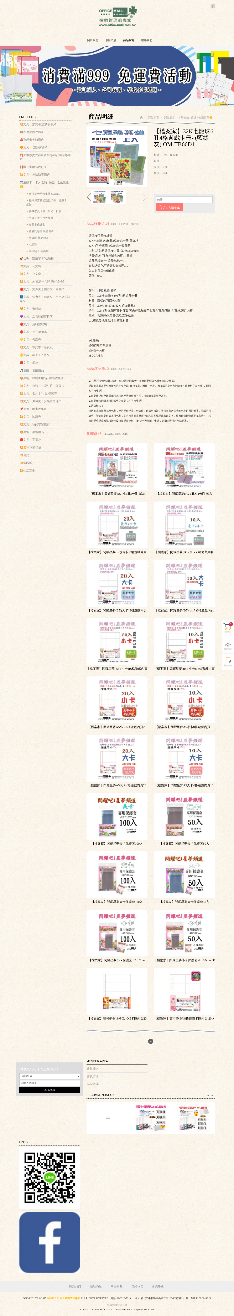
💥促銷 (24, 455)
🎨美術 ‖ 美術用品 (32, 432)
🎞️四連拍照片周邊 (32, 132)
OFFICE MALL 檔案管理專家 (117, 17)
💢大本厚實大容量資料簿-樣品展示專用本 (45, 157)
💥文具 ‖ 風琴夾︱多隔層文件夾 (40, 401)
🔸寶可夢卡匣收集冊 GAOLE (43, 193)
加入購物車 (169, 207)
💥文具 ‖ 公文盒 (30, 273)
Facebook (213, 6)
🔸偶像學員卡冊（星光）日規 (43, 211)
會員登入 (93, 1068)
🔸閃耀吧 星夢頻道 (37, 237)
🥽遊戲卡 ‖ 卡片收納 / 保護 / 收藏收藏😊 (44, 184)
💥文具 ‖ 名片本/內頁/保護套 (38, 393)
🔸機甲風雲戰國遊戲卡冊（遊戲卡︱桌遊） (47, 202)
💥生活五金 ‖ (28, 470)
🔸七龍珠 (31, 244)
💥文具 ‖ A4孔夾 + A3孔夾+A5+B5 (42, 281)
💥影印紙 (26, 462)
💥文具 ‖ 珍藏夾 (30, 416)
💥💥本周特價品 (30, 447)
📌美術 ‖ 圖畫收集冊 (33, 409)
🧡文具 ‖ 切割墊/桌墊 (34, 147)
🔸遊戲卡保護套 (35, 224)
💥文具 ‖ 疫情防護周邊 (35, 174)
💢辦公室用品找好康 (33, 167)
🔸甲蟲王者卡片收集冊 (39, 217)
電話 (113, 1298)
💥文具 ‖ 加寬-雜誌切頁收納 (38, 124)
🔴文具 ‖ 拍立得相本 (33, 332)
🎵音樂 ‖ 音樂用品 (32, 370)
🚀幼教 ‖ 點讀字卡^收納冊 (37, 258)
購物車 (229, 646)
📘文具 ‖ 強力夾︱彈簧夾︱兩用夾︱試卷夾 (45, 299)
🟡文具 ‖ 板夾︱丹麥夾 (35, 355)
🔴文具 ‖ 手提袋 (30, 439)
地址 (137, 1298)
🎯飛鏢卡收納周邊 (32, 139)
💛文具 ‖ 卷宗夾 (30, 339)
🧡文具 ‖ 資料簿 (30, 308)
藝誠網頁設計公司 (117, 1305)
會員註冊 (93, 1076)
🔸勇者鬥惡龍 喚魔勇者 (40, 231)
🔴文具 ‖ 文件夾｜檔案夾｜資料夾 (42, 289)
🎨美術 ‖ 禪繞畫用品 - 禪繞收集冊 (42, 378)
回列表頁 (150, 1041)
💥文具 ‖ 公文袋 (30, 266)
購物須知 (228, 685)
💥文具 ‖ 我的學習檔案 (35, 424)
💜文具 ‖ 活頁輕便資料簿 (36, 316)
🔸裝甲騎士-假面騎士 (38, 251)
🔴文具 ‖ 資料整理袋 (33, 324)
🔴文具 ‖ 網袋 (29, 362)
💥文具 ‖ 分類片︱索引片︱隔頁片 (42, 385)
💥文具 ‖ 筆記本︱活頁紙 (36, 347)
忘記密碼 (93, 1084)
